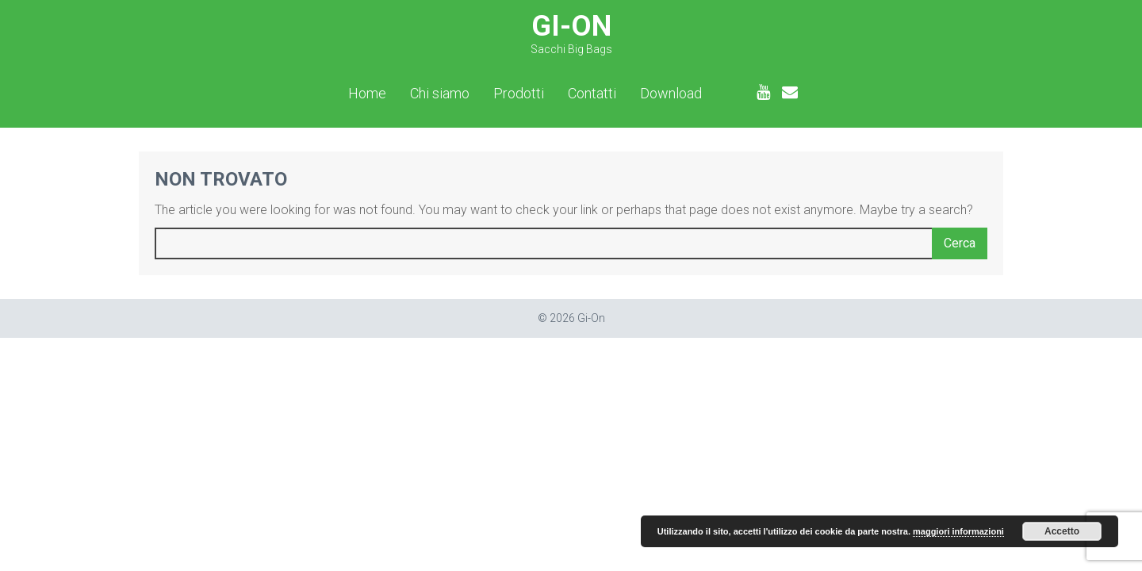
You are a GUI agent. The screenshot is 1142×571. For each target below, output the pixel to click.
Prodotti (518, 94)
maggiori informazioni (958, 531)
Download (671, 94)
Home (367, 94)
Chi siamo (439, 94)
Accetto (1061, 531)
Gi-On (571, 33)
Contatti (592, 94)
